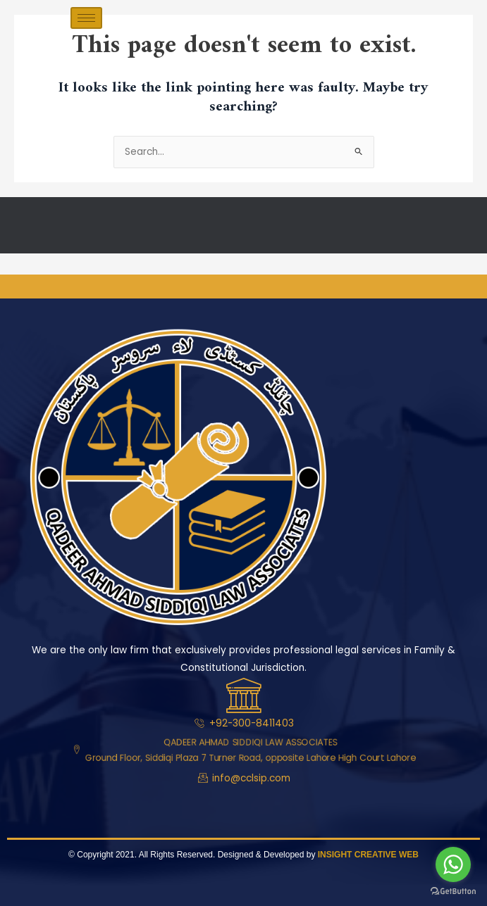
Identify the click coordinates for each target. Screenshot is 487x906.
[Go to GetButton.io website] (453, 891)
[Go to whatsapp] (453, 864)
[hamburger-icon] (86, 18)
